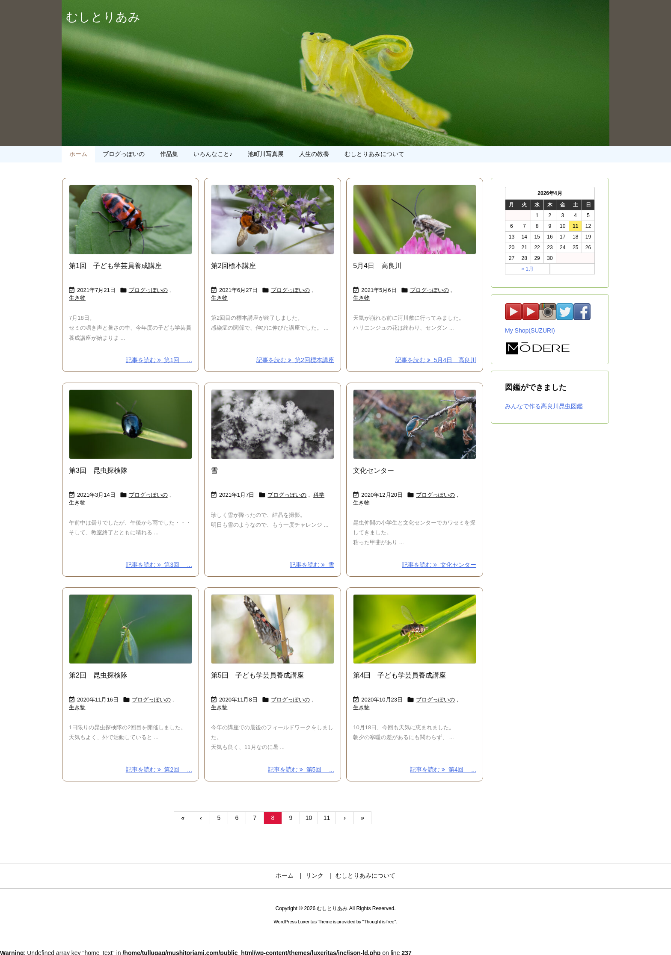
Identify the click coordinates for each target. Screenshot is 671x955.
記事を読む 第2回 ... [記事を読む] (159, 769)
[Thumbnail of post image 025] (272, 629)
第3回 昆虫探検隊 (98, 470)
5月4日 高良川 (377, 265)
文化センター (373, 470)
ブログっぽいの (148, 290)
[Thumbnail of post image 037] (272, 424)
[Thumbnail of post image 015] (130, 424)
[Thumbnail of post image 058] (414, 424)
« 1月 (527, 269)
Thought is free (379, 921)
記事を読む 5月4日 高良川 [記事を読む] (435, 360)
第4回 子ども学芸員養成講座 (399, 675)
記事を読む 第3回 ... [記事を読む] (159, 564)
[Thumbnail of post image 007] (130, 629)
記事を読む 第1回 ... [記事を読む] (159, 360)
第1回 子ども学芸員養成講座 (115, 265)
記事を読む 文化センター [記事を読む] (439, 564)
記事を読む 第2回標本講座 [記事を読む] (295, 360)
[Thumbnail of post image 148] (272, 219)
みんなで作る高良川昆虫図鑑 (544, 406)
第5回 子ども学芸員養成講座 (257, 675)
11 (327, 817)
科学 (318, 495)
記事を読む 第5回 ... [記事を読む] (301, 769)
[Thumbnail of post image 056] (414, 219)
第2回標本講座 (233, 265)
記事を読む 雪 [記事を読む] (312, 564)
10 (309, 817)
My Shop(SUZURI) (530, 330)
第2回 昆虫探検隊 (98, 675)
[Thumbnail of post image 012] (130, 219)
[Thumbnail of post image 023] (414, 629)
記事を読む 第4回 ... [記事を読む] (443, 769)
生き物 (77, 298)
